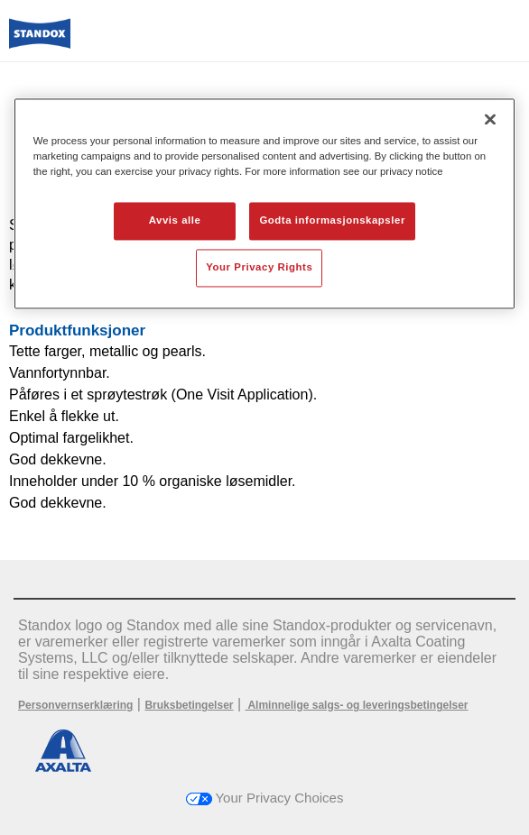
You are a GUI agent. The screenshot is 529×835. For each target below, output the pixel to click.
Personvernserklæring (75, 705)
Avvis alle (175, 221)
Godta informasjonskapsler (332, 221)
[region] (265, 203)
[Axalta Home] (39, 41)
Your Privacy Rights (259, 267)
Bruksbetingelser (188, 705)
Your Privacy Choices (265, 797)
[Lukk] (490, 119)
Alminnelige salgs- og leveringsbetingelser (357, 705)
